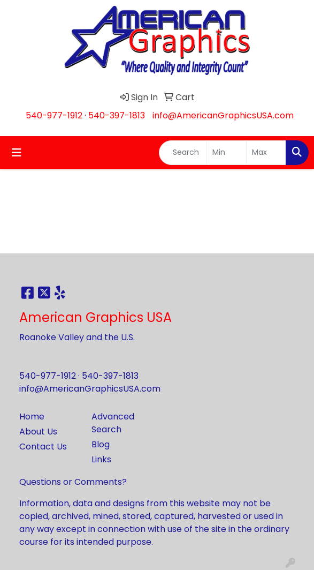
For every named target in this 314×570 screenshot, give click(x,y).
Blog (100, 444)
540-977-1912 (54, 115)
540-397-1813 (116, 115)
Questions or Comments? (73, 482)
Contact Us (43, 446)
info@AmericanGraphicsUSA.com (223, 115)
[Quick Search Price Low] (226, 152)
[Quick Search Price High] (266, 152)
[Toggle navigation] (16, 152)
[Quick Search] (183, 152)
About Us (38, 431)
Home (31, 416)
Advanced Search (112, 423)
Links (101, 459)
